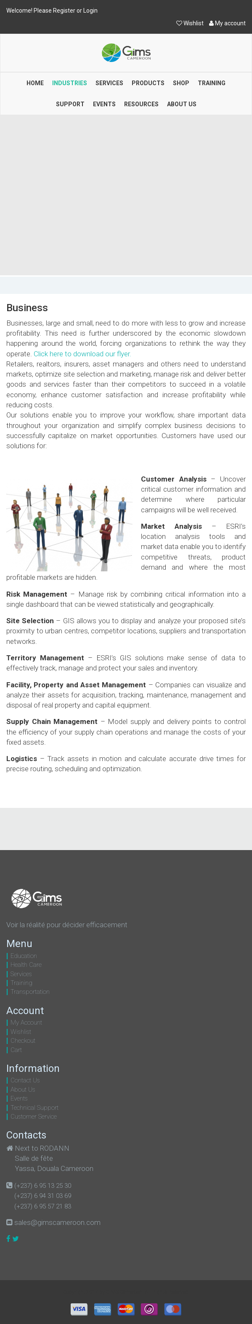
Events (19, 1098)
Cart (16, 1050)
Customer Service (34, 1116)
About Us (23, 1089)
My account (227, 23)
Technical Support (34, 1107)
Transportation (30, 992)
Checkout (23, 1040)
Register (64, 10)
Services (21, 974)
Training (21, 983)
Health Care (26, 965)
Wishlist (190, 23)
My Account (26, 1022)
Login (90, 10)
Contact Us (25, 1080)
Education (24, 956)
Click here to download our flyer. (82, 354)
